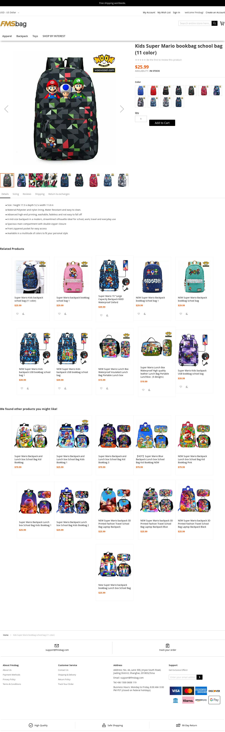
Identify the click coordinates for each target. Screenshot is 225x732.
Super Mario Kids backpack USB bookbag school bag (192, 372)
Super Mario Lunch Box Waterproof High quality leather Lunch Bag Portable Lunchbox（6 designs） (154, 369)
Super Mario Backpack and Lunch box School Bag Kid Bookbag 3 (112, 458)
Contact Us (63, 670)
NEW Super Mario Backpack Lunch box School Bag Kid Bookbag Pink (192, 458)
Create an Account (215, 12)
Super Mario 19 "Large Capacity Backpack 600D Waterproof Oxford (111, 298)
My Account (149, 12)
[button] (10, 12)
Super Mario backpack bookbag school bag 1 (73, 299)
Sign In (176, 12)
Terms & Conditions (12, 684)
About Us (7, 670)
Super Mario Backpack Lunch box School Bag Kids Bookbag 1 (35, 524)
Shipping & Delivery (67, 674)
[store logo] (13, 24)
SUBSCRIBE (199, 677)
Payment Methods (11, 674)
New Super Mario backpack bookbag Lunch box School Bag (114, 586)
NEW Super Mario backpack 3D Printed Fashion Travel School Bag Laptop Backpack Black (194, 522)
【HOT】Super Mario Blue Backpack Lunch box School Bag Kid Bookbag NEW (150, 458)
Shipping (40, 193)
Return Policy (64, 679)
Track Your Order (66, 684)
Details (5, 193)
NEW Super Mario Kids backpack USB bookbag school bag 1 (34, 370)
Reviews (27, 193)
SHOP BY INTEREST (54, 36)
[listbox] (180, 96)
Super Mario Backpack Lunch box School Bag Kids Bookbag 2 (73, 524)
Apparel (7, 36)
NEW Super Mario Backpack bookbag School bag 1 (150, 299)
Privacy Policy (9, 679)
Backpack (22, 36)
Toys (35, 36)
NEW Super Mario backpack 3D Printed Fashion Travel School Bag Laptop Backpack (114, 522)
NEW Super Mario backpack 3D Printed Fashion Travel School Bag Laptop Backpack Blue (156, 522)
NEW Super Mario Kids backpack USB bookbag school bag (72, 370)
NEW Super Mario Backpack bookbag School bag (192, 299)
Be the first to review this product (164, 59)
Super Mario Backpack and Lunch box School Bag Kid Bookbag (28, 458)
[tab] (5, 195)
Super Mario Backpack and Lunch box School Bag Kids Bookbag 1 (71, 458)
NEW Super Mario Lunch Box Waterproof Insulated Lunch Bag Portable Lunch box (113, 370)
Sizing (16, 193)
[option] (140, 90)
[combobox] (198, 23)
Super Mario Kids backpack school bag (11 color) (29, 299)
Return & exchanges (59, 193)
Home (5, 635)
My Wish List (164, 12)
